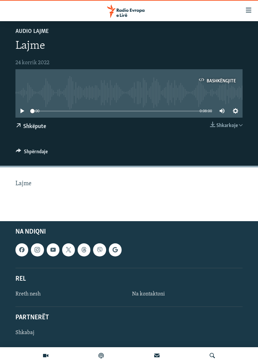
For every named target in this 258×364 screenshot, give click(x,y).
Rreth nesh (28, 294)
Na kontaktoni (148, 294)
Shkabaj (24, 332)
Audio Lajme (32, 31)
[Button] (32, 153)
